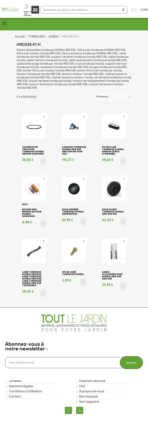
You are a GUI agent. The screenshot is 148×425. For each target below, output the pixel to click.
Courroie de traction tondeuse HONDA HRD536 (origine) (33, 150)
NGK (25, 204)
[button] (43, 161)
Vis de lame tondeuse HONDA (73, 273)
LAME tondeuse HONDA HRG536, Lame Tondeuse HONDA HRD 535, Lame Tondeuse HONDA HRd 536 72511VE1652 (32, 278)
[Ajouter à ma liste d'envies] (44, 116)
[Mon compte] (134, 10)
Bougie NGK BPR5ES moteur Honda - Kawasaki (32, 213)
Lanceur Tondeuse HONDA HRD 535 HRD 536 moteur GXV (74, 150)
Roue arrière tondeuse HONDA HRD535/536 (73, 212)
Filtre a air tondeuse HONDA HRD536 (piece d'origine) (113, 150)
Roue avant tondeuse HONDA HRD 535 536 (113, 212)
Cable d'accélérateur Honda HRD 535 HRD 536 (112, 275)
